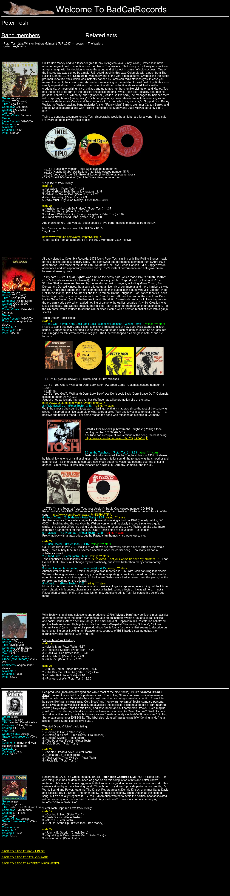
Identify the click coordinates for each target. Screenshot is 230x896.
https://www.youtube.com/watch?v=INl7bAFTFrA (81, 514)
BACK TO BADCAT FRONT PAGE (23, 851)
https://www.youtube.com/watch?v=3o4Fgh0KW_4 (74, 402)
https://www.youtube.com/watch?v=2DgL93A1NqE (116, 438)
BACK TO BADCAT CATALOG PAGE (24, 857)
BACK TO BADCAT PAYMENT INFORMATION (30, 863)
